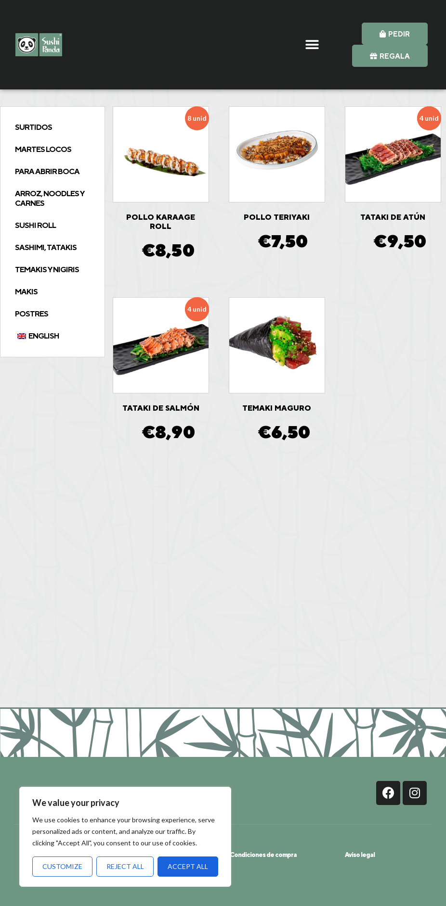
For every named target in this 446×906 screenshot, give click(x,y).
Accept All (188, 866)
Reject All (125, 866)
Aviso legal (360, 854)
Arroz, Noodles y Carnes (49, 198)
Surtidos (33, 127)
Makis (26, 291)
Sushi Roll (35, 225)
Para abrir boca (47, 171)
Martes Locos (43, 149)
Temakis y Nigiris (47, 269)
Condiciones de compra (263, 854)
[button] (312, 45)
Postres (31, 313)
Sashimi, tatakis (46, 247)
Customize (62, 866)
